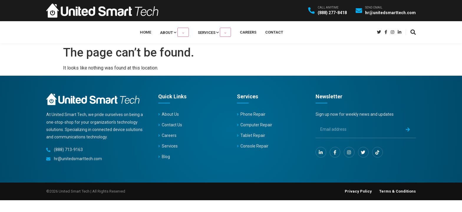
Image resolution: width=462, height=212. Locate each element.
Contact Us (172, 124)
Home (158, 32)
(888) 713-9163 (68, 149)
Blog (166, 156)
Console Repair (254, 146)
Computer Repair (256, 124)
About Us (170, 114)
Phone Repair (252, 114)
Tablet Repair (252, 135)
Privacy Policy (358, 191)
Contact (262, 32)
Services (208, 32)
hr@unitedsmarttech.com (78, 158)
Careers (236, 32)
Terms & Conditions (397, 191)
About (180, 32)
